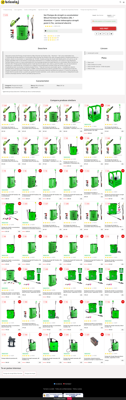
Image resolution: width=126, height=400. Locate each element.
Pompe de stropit (54, 9)
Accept (70, 398)
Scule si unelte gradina (30, 9)
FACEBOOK (58, 384)
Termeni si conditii (48, 389)
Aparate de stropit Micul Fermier (69, 9)
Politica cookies (77, 389)
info (19, 131)
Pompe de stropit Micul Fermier (89, 9)
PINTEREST (67, 384)
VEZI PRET (104, 28)
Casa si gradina (18, 9)
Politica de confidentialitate (63, 389)
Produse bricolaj (7, 9)
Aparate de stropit (43, 9)
